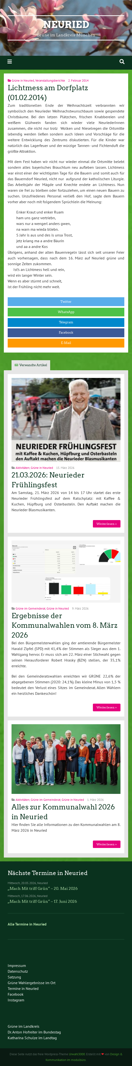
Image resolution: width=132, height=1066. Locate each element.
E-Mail (66, 343)
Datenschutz (18, 971)
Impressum (17, 965)
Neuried (66, 24)
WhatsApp (66, 312)
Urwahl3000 (77, 1054)
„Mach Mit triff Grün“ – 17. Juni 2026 (42, 901)
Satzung (14, 977)
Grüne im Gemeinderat (30, 608)
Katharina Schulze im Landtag (32, 1037)
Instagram (16, 1000)
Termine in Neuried (23, 988)
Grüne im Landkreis (23, 1026)
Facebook (66, 332)
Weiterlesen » (106, 524)
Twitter (66, 301)
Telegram (66, 322)
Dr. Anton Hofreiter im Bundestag (34, 1032)
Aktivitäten (23, 468)
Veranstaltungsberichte (50, 81)
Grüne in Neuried (23, 81)
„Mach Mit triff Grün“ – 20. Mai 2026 (43, 888)
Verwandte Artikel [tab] (33, 365)
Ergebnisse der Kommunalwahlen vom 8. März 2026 (64, 626)
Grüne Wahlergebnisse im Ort (31, 982)
